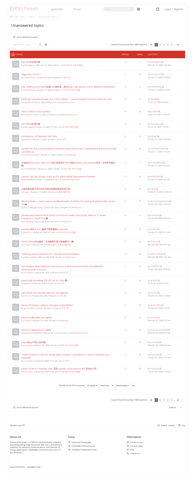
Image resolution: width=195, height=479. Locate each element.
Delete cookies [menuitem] (168, 425)
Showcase (71, 154)
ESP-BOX (65, 360)
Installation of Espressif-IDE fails (39, 136)
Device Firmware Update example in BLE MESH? (47, 305)
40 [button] (178, 44)
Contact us (135, 453)
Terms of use (136, 442)
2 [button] (160, 44)
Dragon (27, 244)
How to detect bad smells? (35, 111)
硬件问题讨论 (64, 192)
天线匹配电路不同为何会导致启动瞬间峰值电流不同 (45, 188)
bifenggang (29, 65)
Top (183, 425)
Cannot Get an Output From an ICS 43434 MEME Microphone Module (58, 176)
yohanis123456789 (32, 333)
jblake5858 (29, 179)
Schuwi (27, 320)
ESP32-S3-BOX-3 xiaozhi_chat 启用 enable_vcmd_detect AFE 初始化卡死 (58, 368)
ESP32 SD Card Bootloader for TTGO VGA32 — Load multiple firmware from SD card (66, 99)
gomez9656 (29, 308)
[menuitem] (179, 9)
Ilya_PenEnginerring (33, 207)
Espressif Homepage (81, 442)
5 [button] (171, 44)
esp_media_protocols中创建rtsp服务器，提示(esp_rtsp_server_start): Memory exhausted (68, 86)
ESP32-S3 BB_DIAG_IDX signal (36, 317)
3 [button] (164, 44)
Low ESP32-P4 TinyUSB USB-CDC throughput (44, 292)
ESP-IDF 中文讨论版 (71, 89)
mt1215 (27, 232)
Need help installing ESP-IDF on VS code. (43, 280)
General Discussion (66, 102)
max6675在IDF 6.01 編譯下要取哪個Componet (44, 229)
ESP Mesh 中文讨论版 (73, 65)
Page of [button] (150, 44)
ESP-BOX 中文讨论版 (70, 371)
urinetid (27, 114)
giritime (27, 283)
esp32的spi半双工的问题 (33, 342)
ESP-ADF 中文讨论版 (73, 168)
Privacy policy (136, 446)
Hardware (64, 320)
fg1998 (27, 102)
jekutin (27, 139)
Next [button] (182, 44)
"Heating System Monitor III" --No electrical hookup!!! (50, 253)
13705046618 (30, 168)
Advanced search (45, 45)
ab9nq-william (30, 257)
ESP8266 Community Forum (84, 449)
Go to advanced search (27, 37)
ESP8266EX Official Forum (83, 446)
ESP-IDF (67, 77)
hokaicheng (29, 89)
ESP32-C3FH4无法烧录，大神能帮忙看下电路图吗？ (46, 241)
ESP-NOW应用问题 (30, 62)
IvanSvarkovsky (31, 154)
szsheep (28, 345)
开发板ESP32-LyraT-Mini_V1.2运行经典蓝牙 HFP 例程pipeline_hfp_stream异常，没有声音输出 (68, 162)
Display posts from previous (78, 385)
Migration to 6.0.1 (31, 74)
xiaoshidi (28, 360)
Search (40, 45)
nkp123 (27, 295)
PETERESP (28, 272)
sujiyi (26, 192)
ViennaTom (29, 77)
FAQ (132, 449)
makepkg (28, 221)
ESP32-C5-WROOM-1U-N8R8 (36, 329)
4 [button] (167, 44)
